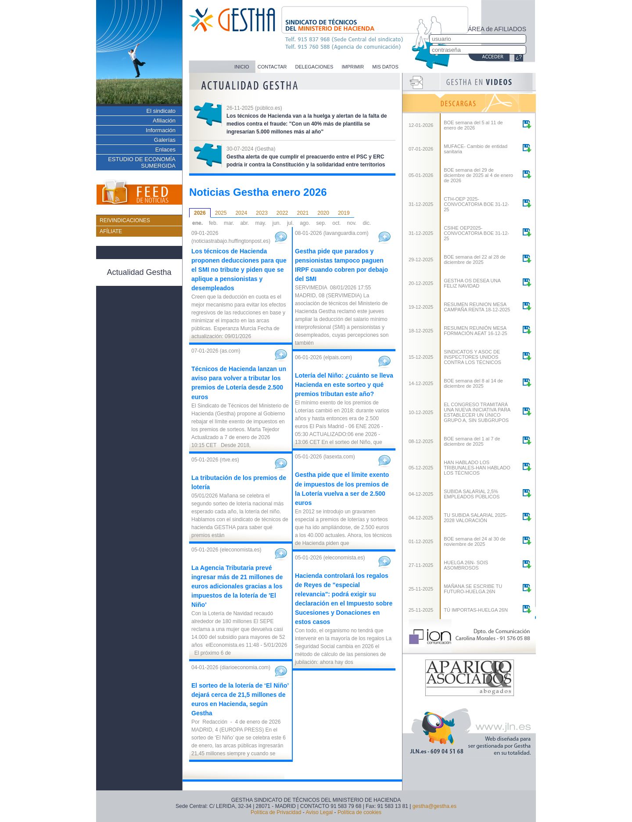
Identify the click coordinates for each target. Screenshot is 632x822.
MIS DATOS (385, 66)
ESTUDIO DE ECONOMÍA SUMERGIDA (142, 162)
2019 (344, 213)
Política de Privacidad (276, 812)
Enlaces (165, 149)
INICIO (241, 66)
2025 (221, 213)
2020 (323, 213)
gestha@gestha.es (434, 806)
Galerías (165, 140)
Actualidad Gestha (139, 272)
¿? (519, 57)
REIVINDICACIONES (125, 220)
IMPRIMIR (352, 66)
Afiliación (164, 120)
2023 (262, 213)
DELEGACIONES (314, 66)
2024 (241, 213)
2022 (282, 213)
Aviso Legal (319, 812)
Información (161, 130)
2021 (303, 213)
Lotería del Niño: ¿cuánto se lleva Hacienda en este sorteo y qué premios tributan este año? (344, 384)
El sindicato (161, 111)
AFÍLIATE (111, 231)
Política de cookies (359, 812)
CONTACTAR (272, 66)
